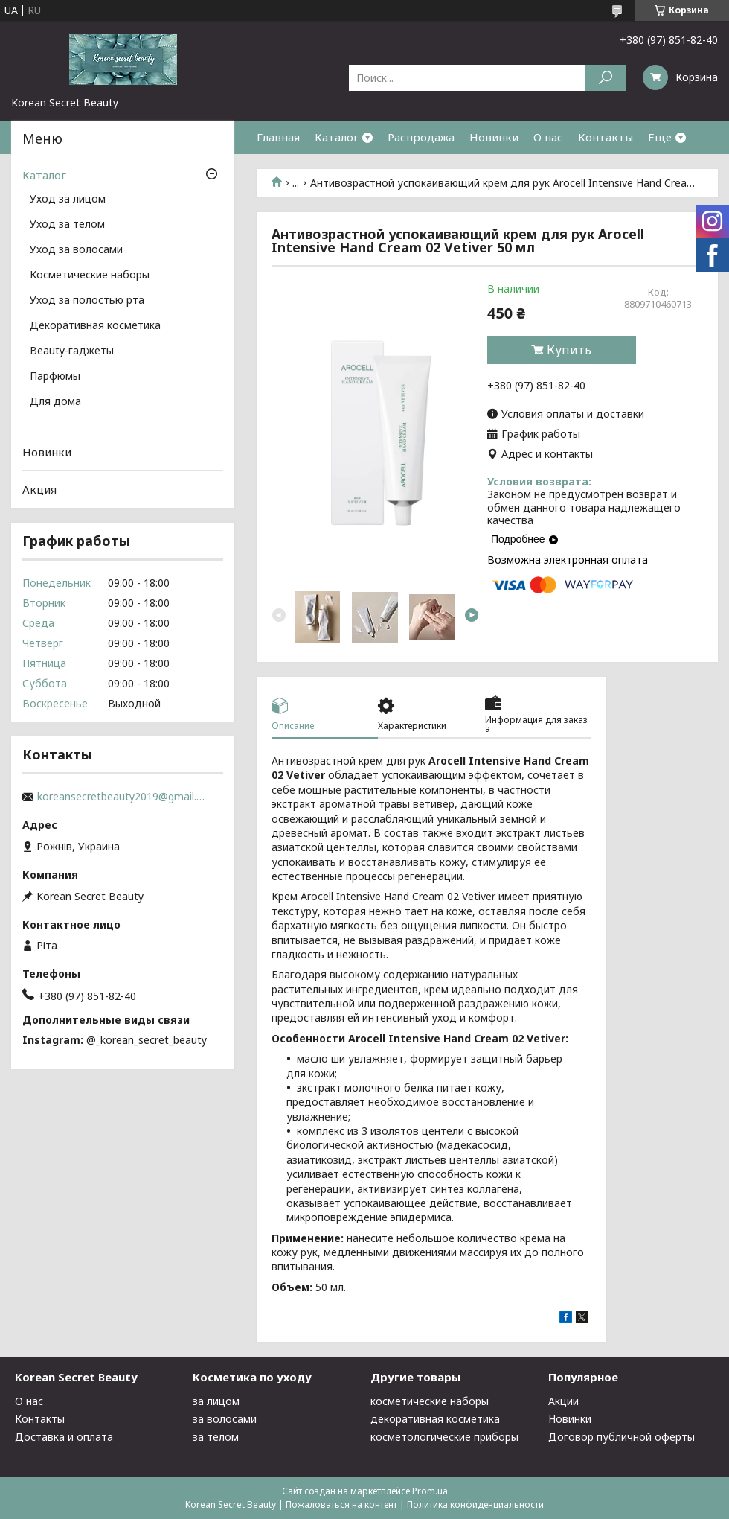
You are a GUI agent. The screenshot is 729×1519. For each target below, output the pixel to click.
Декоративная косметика (95, 326)
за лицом (216, 1401)
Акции (563, 1401)
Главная (278, 137)
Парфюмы (55, 377)
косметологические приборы (444, 1437)
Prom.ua (430, 1491)
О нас (548, 137)
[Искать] (605, 78)
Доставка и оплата (64, 1437)
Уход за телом (67, 225)
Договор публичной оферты (621, 1437)
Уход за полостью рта (87, 301)
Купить (569, 350)
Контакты (605, 137)
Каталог (337, 137)
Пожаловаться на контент (341, 1504)
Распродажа (421, 137)
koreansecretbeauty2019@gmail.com (122, 796)
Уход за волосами (76, 250)
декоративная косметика (435, 1419)
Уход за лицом (68, 200)
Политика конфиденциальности (475, 1504)
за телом (216, 1437)
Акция (39, 489)
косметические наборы (429, 1401)
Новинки (493, 137)
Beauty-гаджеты (72, 351)
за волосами (225, 1419)
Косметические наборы (90, 275)
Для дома (55, 402)
